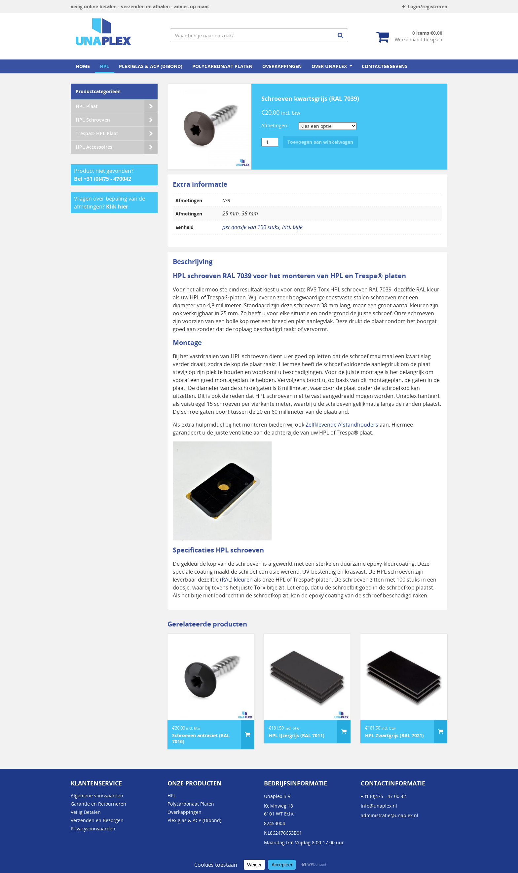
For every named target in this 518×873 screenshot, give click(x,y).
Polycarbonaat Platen (222, 66)
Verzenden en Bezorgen (97, 820)
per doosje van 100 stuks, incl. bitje (262, 227)
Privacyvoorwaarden (93, 828)
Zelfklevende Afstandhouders (342, 424)
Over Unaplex (329, 66)
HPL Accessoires (94, 147)
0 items (427, 33)
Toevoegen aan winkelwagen (320, 142)
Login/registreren (424, 6)
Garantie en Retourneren (98, 804)
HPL (104, 66)
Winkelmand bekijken (418, 39)
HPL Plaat (87, 106)
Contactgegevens (384, 66)
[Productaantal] (269, 142)
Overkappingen (282, 66)
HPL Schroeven (93, 120)
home (83, 66)
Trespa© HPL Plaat (97, 133)
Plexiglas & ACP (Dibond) (150, 66)
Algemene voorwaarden (97, 795)
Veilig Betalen (86, 812)
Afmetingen (274, 125)
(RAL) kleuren (236, 579)
